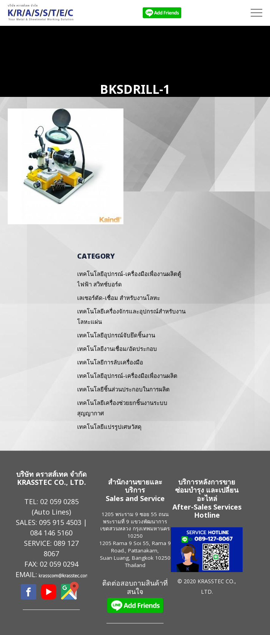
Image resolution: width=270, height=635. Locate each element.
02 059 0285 (59, 501)
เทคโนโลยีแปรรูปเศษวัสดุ (109, 426)
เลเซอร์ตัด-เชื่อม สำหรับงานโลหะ (118, 297)
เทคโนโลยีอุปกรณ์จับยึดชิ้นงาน (116, 335)
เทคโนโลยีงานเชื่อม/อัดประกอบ (117, 348)
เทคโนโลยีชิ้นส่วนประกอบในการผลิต (123, 389)
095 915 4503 (60, 522)
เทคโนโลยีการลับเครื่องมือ (110, 362)
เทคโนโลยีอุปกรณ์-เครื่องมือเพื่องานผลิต (127, 375)
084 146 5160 (51, 532)
